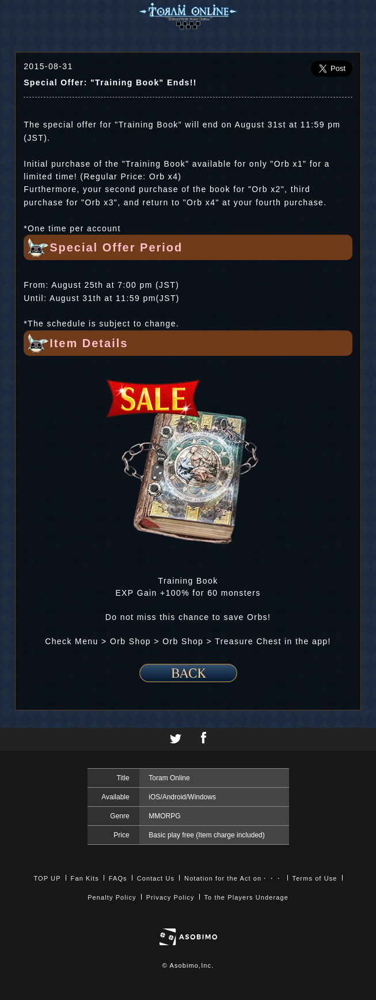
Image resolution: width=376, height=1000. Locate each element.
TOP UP (46, 878)
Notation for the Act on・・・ (233, 878)
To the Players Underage (246, 897)
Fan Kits (85, 878)
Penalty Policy (112, 897)
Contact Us (155, 878)
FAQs (118, 878)
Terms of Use (315, 878)
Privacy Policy (170, 897)
